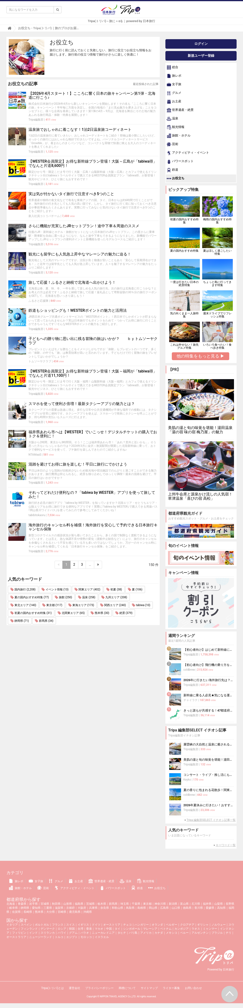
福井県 (207, 903)
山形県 (67, 903)
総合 (172, 67)
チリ (228, 932)
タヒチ (121, 932)
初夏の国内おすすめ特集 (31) (31, 613)
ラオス (196, 928)
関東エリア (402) (87, 589)
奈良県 (104, 907)
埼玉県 (124, 903)
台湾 (80, 928)
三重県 (47, 907)
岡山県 (153, 907)
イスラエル (102, 937)
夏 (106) (135, 589)
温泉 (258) (86, 597)
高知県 (221, 907)
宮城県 (45, 903)
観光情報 (175, 127)
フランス (57, 924)
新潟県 (173, 903)
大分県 (50, 912)
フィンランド (29, 928)
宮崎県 (62, 912)
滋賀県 (59, 907)
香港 (89, 928)
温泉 (172, 118)
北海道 (10, 903)
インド (33, 932)
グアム (73, 932)
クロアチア (187, 924)
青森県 (22, 903)
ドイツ (96, 924)
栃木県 (102, 903)
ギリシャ (203, 924)
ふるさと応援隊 (38, 300)
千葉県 (136, 903)
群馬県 (113, 903)
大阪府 (82, 907)
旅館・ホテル (179, 135)
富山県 (184, 903)
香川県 (198, 907)
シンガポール (131, 928)
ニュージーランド (40, 937)
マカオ (99, 928)
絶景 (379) (123, 613)
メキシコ (171, 932)
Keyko (187, 779)
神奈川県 (160, 903)
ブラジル (217, 932)
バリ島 (133, 932)
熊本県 (39, 912)
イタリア (12, 924)
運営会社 (74, 988)
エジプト (72, 937)
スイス (70, 924)
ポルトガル (42, 924)
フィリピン (19, 932)
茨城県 (90, 903)
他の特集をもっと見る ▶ (200, 355)
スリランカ (48, 932)
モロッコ (86, 937)
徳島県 (187, 907)
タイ (117, 928)
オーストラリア (16, 937)
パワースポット (180, 161)
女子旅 (174, 84)
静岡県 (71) (19, 620)
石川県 (196, 903)
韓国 (72, 928)
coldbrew (189, 669)
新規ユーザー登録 (201, 55)
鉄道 (172, 170)
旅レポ (174, 76)
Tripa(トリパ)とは (52, 988)
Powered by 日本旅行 (220, 969)
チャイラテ (190, 700)
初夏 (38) (114, 589)
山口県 (176, 907)
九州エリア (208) (114, 597)
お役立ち (175, 178)
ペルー (184, 932)
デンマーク (48, 928)
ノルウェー (218, 924)
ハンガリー (142, 924)
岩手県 (33, 903)
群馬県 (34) (44, 620)
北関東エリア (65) (71, 613)
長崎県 (27, 912)
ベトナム (166, 928)
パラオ (84, 932)
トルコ (59, 937)
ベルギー (171, 924)
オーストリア (111, 924)
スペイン (26, 924)
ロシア (62, 928)
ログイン (201, 44)
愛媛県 (210, 907)
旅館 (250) (63, 597)
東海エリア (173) (81, 605)
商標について (127, 988)
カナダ (158, 932)
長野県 (230, 903)
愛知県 (36, 907)
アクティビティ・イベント (188, 153)
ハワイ (62, 932)
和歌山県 (117, 907)
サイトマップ (149, 988)
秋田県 (56, 903)
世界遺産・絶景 (180, 110)
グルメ (174, 93)
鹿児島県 (74, 912)
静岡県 (25, 907)
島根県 (141, 907)
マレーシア (150, 928)
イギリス (83, 924)
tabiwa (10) (141, 605)
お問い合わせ (193, 988)
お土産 (174, 101)
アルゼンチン (200, 932)
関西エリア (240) (113, 605)
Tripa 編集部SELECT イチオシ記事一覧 (211, 820)
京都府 (70, 907)
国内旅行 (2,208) (23, 589)
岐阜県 (13, 907)
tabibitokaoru (36, 515)
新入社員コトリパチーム (44, 216)
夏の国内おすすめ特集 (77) (29, 597)
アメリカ (146, 932)
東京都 (147, 903)
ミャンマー (210, 928)
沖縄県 (87, 912)
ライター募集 (171, 988)
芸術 (172, 144)
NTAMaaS (34, 454)
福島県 (79, 903)
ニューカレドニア (103, 932)
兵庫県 (93, 907)
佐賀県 (16, 912)
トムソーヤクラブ (39, 361)
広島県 (164, 907)
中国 (109, 928)
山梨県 (218, 903)
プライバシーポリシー (99, 988)
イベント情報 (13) (55, 589)
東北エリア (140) (23, 605)
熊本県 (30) (100, 613)
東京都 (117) (52, 605)
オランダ (157, 924)
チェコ (127, 924)
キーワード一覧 (226, 845)
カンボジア (181, 928)
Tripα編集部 (35, 119)
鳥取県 (130, 907)
